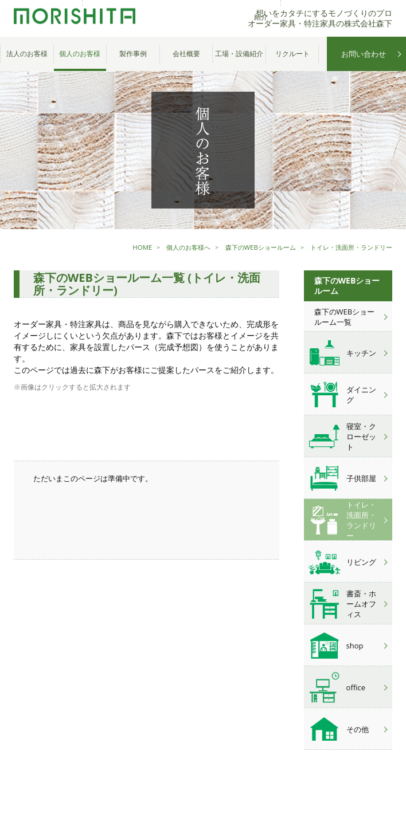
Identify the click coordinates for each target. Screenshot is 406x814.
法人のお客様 (27, 53)
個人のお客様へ (173, 247)
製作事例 (133, 53)
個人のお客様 (79, 53)
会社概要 (186, 53)
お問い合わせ (363, 54)
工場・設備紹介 (239, 53)
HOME (124, 247)
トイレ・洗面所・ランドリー (347, 247)
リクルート (292, 53)
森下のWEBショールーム (250, 247)
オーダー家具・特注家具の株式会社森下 (71, 18)
